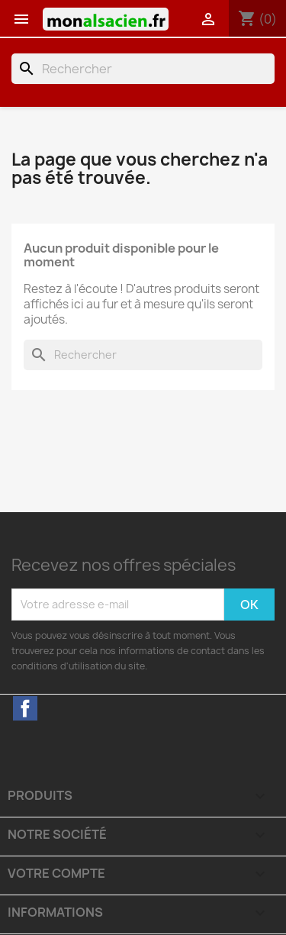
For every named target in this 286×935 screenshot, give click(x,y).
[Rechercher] (143, 68)
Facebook (25, 708)
